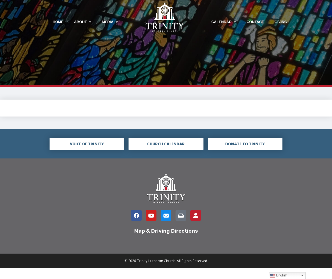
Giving (281, 22)
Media (110, 22)
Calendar (223, 22)
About (82, 22)
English (278, 275)
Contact (255, 22)
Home (58, 22)
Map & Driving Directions (166, 231)
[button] (164, 36)
